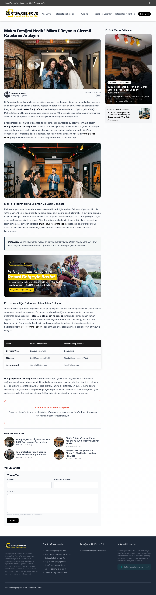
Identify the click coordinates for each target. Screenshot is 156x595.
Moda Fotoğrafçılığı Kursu (54, 569)
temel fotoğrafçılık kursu (31, 326)
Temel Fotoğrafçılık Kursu (54, 551)
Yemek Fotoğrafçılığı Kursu (55, 572)
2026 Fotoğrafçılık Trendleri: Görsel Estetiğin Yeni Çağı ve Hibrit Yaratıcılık (128, 89)
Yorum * (11, 492)
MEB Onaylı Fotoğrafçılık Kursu (57, 554)
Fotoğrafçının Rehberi (125, 14)
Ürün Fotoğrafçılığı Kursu (54, 565)
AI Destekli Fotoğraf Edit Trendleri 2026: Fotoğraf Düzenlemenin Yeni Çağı (119, 114)
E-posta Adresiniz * (62, 479)
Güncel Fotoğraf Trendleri (119, 82)
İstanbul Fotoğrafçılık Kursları (93, 551)
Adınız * (10, 479)
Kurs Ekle (144, 14)
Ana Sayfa (46, 14)
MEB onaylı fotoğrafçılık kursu (54, 224)
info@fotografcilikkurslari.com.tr (136, 567)
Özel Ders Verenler (103, 14)
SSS (98, 95)
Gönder (12, 520)
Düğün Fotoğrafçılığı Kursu (55, 561)
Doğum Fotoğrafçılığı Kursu (55, 558)
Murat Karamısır (18, 93)
